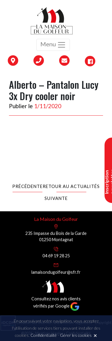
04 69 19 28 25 (56, 255)
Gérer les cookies (76, 335)
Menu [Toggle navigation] (53, 44)
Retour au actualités (71, 186)
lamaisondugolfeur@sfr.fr (56, 272)
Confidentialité (43, 335)
